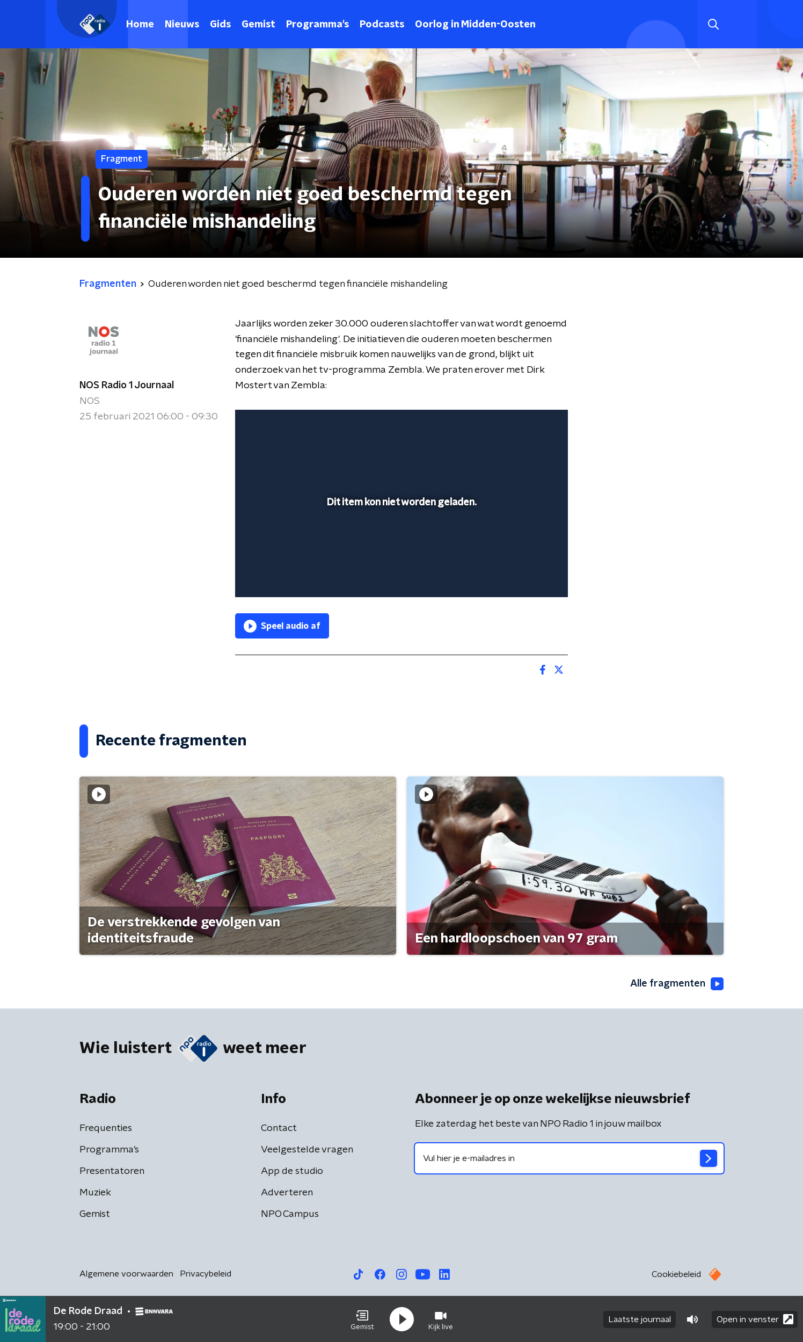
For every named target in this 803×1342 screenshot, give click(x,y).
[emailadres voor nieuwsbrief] (569, 1158)
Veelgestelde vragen (307, 1150)
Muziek (95, 1193)
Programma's (317, 25)
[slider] (400, 544)
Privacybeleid (205, 1274)
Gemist (258, 25)
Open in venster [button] (755, 1319)
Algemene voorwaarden (126, 1274)
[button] (362, 1319)
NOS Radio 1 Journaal (126, 385)
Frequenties (105, 1128)
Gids (220, 25)
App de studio (292, 1171)
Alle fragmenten (677, 983)
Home (140, 25)
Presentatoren (111, 1171)
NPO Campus (290, 1214)
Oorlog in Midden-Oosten (475, 25)
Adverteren (287, 1193)
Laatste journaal (639, 1319)
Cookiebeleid (676, 1274)
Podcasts (382, 25)
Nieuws (182, 25)
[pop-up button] (520, 573)
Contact (279, 1128)
